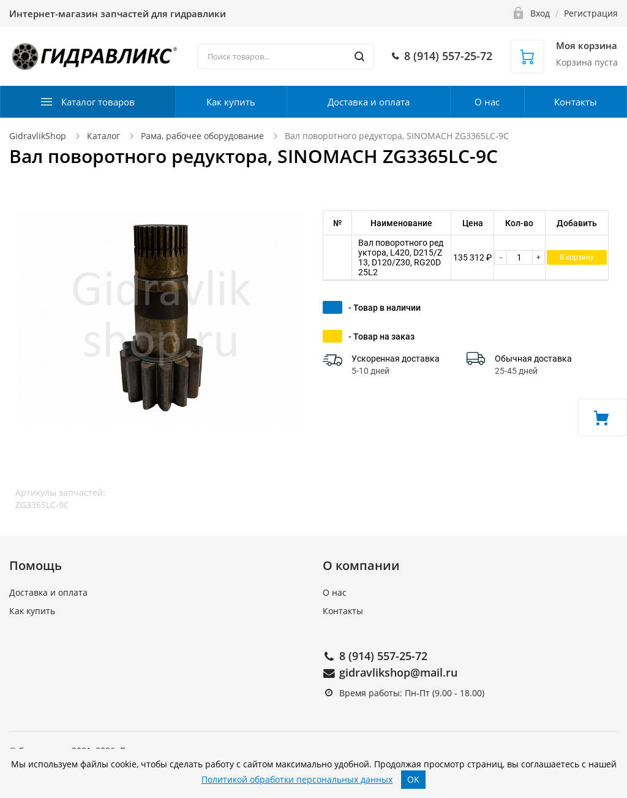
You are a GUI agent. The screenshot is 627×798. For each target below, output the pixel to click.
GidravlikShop (37, 136)
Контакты (575, 102)
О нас (487, 102)
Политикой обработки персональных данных (296, 779)
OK (413, 779)
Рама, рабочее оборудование (202, 136)
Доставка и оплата (369, 102)
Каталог (103, 136)
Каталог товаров (98, 102)
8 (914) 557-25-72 (383, 655)
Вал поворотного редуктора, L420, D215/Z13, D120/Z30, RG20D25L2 (400, 257)
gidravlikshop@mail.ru (398, 672)
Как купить (230, 102)
